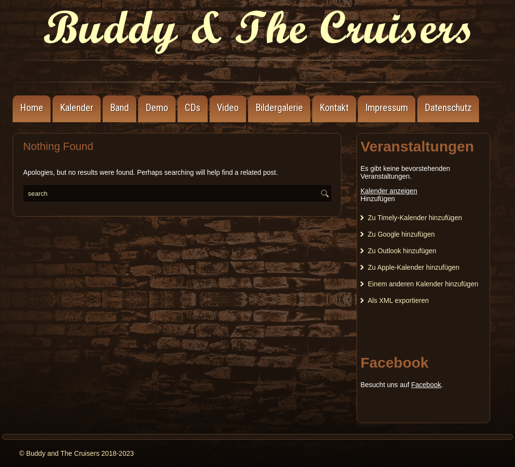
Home (31, 107)
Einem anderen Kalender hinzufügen (423, 284)
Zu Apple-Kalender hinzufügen (413, 267)
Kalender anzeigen (388, 191)
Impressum (386, 107)
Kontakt (334, 107)
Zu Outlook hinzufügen (402, 251)
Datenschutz (448, 107)
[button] (377, 199)
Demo (156, 107)
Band (119, 107)
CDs (192, 107)
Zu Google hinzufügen (401, 234)
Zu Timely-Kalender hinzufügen (415, 218)
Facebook (426, 385)
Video (228, 107)
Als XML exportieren (398, 300)
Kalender (76, 107)
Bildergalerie (279, 107)
